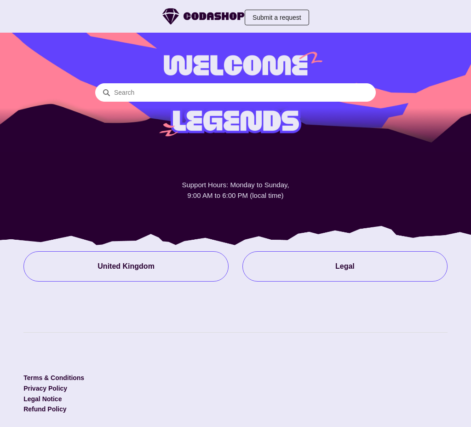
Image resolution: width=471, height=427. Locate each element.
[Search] (235, 92)
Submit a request (277, 17)
